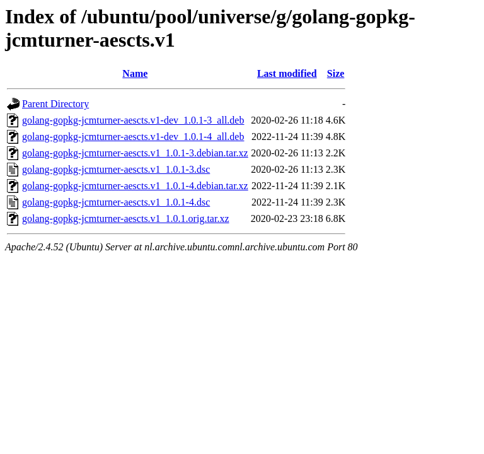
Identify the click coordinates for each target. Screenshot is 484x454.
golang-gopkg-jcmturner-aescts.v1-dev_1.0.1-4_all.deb (133, 136)
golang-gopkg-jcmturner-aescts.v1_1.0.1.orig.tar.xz (125, 218)
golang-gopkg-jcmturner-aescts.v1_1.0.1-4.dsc (116, 202)
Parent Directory (55, 103)
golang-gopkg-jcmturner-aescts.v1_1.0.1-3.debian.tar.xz (135, 153)
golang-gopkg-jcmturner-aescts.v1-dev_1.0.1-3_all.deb (133, 120)
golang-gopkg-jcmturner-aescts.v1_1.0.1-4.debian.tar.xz (135, 185)
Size (336, 73)
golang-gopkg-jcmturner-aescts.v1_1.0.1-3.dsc (116, 169)
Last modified (287, 73)
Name (134, 73)
